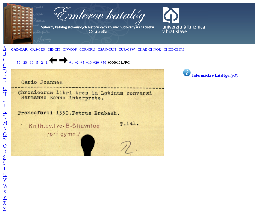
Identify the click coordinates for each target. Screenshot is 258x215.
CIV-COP (70, 49)
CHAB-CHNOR (149, 49)
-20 (24, 62)
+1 (71, 62)
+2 (77, 62)
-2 (41, 62)
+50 (103, 62)
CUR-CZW (127, 49)
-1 (46, 62)
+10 (89, 62)
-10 (31, 62)
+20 (96, 62)
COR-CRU (87, 49)
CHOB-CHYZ (174, 49)
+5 (82, 62)
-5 (36, 62)
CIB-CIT (54, 49)
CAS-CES (37, 49)
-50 (18, 62)
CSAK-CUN (107, 49)
